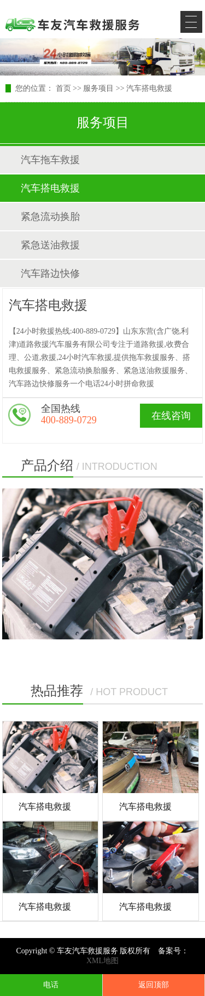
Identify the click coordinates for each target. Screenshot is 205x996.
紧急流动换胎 (50, 216)
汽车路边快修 (50, 273)
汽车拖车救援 (50, 159)
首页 (63, 88)
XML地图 (102, 961)
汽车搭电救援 (149, 88)
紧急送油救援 (50, 245)
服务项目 (98, 88)
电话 (50, 985)
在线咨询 (171, 415)
